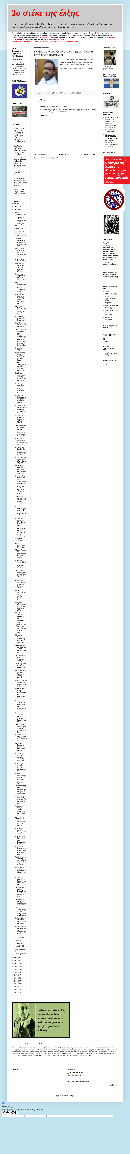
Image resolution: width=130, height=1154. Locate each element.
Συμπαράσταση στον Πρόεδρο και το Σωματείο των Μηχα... (20, 789)
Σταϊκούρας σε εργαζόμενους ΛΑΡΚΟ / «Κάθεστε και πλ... (21, 648)
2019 (16, 969)
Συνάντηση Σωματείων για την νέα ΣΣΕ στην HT (20, 276)
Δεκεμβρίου (20, 215)
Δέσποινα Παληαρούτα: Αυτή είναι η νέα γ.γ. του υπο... (20, 309)
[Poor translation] (14, 1113)
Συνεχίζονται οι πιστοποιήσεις (21, 235)
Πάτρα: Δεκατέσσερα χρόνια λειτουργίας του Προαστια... (20, 778)
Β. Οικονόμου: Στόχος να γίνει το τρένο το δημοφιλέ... (20, 920)
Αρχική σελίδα (64, 154)
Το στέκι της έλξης (45, 13)
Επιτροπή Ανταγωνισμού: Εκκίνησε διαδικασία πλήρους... (20, 606)
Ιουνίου (18, 937)
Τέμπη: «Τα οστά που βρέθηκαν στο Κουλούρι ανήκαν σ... (20, 553)
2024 (16, 212)
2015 (16, 981)
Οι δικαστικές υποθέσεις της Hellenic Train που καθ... (20, 489)
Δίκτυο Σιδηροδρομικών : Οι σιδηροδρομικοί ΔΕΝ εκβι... (20, 911)
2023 (16, 957)
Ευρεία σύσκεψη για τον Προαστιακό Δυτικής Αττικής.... (20, 674)
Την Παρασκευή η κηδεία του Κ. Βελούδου (20, 434)
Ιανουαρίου (20, 954)
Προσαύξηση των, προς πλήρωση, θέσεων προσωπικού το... (20, 298)
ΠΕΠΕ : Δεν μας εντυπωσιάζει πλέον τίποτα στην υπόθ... (20, 460)
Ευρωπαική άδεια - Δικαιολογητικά (111, 118)
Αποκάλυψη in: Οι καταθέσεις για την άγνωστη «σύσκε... (20, 563)
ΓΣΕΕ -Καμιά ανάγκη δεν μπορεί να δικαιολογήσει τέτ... (20, 252)
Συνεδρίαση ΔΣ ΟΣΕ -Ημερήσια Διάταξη (20, 658)
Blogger (71, 1096)
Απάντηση (43, 115)
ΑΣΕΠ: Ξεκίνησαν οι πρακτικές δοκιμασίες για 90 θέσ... (20, 366)
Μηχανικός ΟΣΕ (110, 303)
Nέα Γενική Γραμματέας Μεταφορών (20, 318)
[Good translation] (6, 1113)
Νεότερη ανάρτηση (41, 154)
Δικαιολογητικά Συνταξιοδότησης (111, 131)
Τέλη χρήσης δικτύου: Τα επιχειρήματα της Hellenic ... (20, 574)
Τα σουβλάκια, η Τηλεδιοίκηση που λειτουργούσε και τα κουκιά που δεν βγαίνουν (20, 182)
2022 (16, 960)
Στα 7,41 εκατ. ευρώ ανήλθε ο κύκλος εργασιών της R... (20, 728)
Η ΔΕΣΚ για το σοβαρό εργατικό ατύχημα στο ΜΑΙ (20, 767)
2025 (16, 209)
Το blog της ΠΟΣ (110, 291)
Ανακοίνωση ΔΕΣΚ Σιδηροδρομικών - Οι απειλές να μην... (20, 892)
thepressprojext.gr (111, 310)
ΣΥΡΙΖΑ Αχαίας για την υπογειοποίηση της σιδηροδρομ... (21, 532)
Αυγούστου (19, 228)
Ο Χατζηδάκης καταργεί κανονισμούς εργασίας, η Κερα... (20, 356)
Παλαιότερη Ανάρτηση (88, 154)
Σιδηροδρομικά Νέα (111, 305)
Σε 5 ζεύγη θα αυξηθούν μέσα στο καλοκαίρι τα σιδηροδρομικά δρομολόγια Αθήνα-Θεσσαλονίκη (20, 162)
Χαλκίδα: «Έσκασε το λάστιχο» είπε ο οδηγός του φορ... (20, 242)
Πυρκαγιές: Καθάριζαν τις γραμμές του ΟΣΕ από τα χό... (20, 850)
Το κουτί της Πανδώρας (109, 314)
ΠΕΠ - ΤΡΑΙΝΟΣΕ (111, 294)
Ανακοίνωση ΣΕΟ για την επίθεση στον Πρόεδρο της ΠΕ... (20, 799)
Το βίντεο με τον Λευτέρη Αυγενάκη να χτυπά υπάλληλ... (20, 860)
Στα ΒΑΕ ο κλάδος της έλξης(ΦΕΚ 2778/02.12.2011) (111, 140)
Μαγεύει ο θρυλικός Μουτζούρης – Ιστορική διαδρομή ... (21, 638)
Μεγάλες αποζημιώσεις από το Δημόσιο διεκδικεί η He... (21, 595)
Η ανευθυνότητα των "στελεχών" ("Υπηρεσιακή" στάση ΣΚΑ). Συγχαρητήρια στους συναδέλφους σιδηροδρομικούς (19, 135)
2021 (16, 963)
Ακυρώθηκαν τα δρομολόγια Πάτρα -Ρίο (20, 665)
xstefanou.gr (109, 317)
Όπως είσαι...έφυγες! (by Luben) (20, 545)
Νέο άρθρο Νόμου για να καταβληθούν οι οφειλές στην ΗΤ (20, 399)
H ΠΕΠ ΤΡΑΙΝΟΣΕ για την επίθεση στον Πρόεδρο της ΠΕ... (20, 717)
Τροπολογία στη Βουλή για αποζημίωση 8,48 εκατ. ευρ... (20, 628)
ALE (106, 364)
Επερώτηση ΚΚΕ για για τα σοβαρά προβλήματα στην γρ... (20, 469)
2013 (16, 987)
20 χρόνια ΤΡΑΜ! (18, 539)
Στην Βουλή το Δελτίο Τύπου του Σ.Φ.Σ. (20, 325)
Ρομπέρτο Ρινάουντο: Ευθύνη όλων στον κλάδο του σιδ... (20, 746)
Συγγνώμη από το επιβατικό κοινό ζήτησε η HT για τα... (20, 902)
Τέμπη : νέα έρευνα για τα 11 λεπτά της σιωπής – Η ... (20, 500)
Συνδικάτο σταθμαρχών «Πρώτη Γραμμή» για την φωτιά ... (20, 376)
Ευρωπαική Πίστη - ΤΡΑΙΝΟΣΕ (111, 145)
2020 (16, 966)
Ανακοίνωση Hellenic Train (20, 260)
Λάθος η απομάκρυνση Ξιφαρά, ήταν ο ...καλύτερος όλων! (20, 286)
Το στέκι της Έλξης (76, 1072)
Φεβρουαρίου (20, 949)
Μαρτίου (19, 946)
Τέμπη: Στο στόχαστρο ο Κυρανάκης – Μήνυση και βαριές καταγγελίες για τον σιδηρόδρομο (20, 149)
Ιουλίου (18, 231)
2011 (16, 993)
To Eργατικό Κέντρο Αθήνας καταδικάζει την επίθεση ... (20, 810)
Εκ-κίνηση (108, 320)
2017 (16, 975)
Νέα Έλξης (108, 308)
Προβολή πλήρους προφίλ (76, 1076)
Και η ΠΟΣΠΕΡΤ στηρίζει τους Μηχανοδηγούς (21, 737)
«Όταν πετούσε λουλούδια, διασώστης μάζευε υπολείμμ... (20, 419)
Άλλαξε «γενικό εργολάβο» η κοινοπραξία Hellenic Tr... (20, 342)
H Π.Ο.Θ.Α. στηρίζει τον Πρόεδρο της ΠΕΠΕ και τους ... (20, 881)
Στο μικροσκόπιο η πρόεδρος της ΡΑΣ (20, 427)
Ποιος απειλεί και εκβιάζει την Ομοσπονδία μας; (21, 683)
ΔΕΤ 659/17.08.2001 (110, 135)
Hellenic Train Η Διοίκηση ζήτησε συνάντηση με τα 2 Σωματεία (20, 192)
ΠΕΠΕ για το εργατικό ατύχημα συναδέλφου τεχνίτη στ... (20, 757)
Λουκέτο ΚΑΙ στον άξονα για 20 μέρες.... (19, 172)
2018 (16, 972)
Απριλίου (19, 943)
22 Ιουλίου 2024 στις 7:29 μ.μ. (58, 107)
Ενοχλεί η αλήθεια (18, 349)
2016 (16, 978)
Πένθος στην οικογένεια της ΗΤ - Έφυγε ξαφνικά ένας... (21, 522)
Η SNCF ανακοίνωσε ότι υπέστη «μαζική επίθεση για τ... (20, 387)
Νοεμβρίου (19, 218)
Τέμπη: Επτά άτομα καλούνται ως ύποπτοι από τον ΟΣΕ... (20, 821)
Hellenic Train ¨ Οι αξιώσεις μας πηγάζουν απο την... (21, 441)
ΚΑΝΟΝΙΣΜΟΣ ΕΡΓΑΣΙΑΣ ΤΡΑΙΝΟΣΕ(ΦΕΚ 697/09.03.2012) (110, 124)
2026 (16, 206)
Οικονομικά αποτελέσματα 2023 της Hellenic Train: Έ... (20, 584)
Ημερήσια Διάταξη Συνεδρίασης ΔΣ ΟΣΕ (20, 831)
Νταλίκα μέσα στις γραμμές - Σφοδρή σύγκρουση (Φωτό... (20, 267)
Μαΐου (18, 940)
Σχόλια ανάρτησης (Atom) (51, 158)
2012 (16, 990)
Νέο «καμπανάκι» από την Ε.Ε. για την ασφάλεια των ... (20, 511)
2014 (16, 984)
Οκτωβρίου (19, 221)
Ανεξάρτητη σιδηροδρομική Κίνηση (110, 298)
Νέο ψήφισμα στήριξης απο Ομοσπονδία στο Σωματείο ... (20, 870)
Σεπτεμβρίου (20, 224)
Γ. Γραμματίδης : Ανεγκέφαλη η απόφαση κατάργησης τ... (21, 409)
